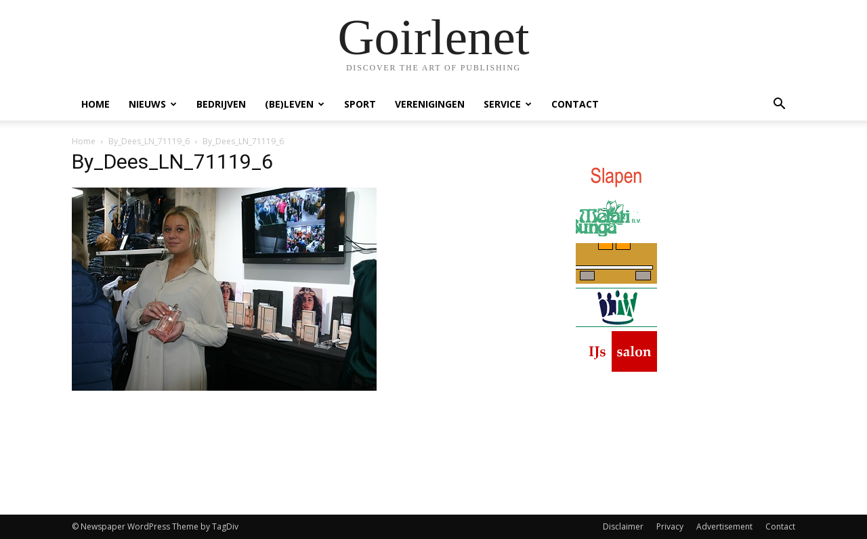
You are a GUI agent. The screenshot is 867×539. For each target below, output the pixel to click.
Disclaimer (623, 526)
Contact (575, 104)
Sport (360, 104)
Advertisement (724, 526)
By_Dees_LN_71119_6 (149, 141)
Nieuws (153, 104)
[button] (779, 105)
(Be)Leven (294, 104)
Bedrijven (221, 104)
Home (95, 104)
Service (508, 104)
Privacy (669, 526)
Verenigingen (430, 104)
